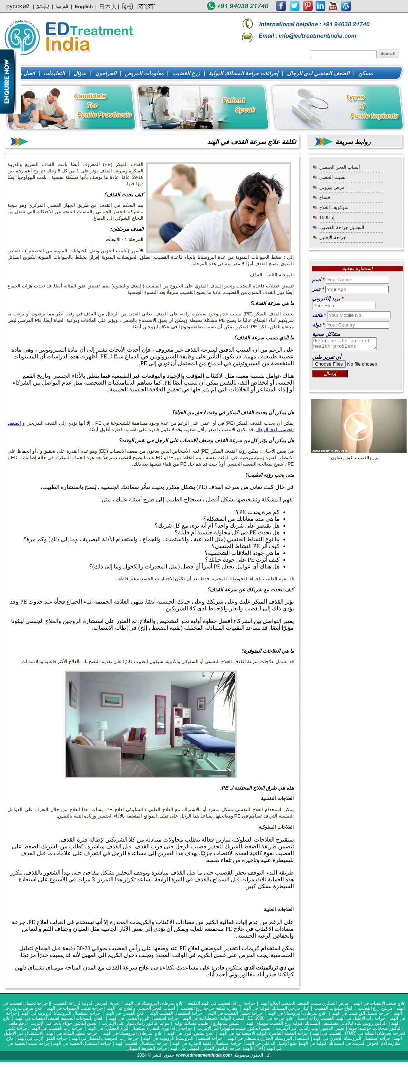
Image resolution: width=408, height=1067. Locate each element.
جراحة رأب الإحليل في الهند (360, 1018)
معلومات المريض (144, 73)
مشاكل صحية (326, 334)
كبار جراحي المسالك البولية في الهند (276, 1008)
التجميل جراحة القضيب (341, 227)
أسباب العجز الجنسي (339, 167)
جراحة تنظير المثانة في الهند (72, 1033)
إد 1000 (327, 217)
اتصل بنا (26, 73)
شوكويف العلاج (334, 207)
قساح (324, 197)
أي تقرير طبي (326, 359)
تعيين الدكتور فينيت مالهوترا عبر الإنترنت (233, 1028)
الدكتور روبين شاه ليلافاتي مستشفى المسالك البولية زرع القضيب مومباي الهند (316, 1023)
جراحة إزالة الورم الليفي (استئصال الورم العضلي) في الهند (140, 1028)
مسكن (365, 73)
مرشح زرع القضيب (375, 1008)
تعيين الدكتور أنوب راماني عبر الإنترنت (310, 1028)
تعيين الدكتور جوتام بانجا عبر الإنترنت (63, 1023)
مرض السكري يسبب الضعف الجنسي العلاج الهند (304, 1003)
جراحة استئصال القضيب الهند (176, 1013)
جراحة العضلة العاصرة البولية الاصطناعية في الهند (263, 1033)
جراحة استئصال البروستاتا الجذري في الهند (351, 1038)
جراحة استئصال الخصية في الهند (82, 1043)
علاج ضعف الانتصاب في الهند (379, 1003)
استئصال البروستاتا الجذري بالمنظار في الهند (268, 1038)
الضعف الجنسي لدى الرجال (318, 73)
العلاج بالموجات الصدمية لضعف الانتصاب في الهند (59, 1018)
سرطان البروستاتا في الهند (127, 1033)
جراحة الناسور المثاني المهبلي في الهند (205, 1048)
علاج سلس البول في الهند (190, 1033)
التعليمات (54, 73)
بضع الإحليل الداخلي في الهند (271, 1043)
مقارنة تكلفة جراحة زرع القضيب (209, 1008)
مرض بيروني (331, 187)
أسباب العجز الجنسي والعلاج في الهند (141, 1008)
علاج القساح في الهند (125, 1013)
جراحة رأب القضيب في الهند (57, 1028)
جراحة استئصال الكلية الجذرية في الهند (207, 1043)
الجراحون (105, 73)
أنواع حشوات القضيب (333, 1008)
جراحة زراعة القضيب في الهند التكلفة (221, 1003)
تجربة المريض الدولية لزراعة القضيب (86, 1003)
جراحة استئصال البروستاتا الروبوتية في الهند (60, 1013)
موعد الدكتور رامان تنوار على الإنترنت (135, 1023)
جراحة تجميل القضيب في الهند (235, 1013)
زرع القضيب (186, 73)
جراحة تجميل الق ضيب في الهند (360, 1013)
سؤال (79, 73)
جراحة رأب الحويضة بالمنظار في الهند (105, 1038)
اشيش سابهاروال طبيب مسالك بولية (207, 1023)
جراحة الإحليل (332, 237)
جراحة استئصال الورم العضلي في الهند (143, 1018)
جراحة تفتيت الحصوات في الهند (75, 1008)
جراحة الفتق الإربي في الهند (42, 1038)
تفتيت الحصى (332, 177)
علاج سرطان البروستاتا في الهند (154, 1003)
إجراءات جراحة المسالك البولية (243, 73)
